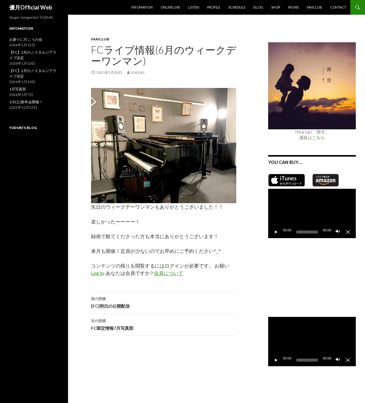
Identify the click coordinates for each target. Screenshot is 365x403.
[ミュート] (338, 232)
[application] (312, 213)
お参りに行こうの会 (25, 39)
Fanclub (314, 7)
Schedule (236, 7)
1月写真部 (17, 89)
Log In (97, 273)
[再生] (276, 232)
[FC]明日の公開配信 (163, 302)
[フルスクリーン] (348, 232)
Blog (258, 7)
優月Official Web (30, 7)
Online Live (170, 7)
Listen (193, 7)
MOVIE (293, 7)
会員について (168, 273)
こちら (318, 137)
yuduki (137, 72)
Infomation (142, 7)
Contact (338, 7)
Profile (213, 7)
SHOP (275, 7)
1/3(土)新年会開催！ (26, 102)
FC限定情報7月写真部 (163, 324)
